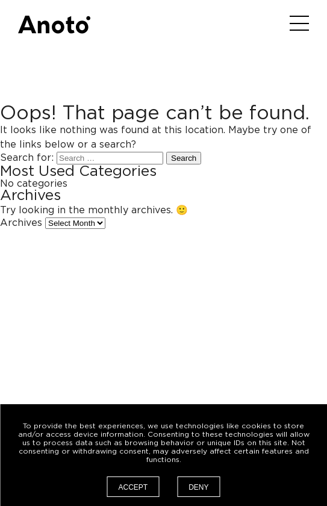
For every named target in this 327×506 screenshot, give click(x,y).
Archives (21, 223)
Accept (133, 487)
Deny (198, 487)
